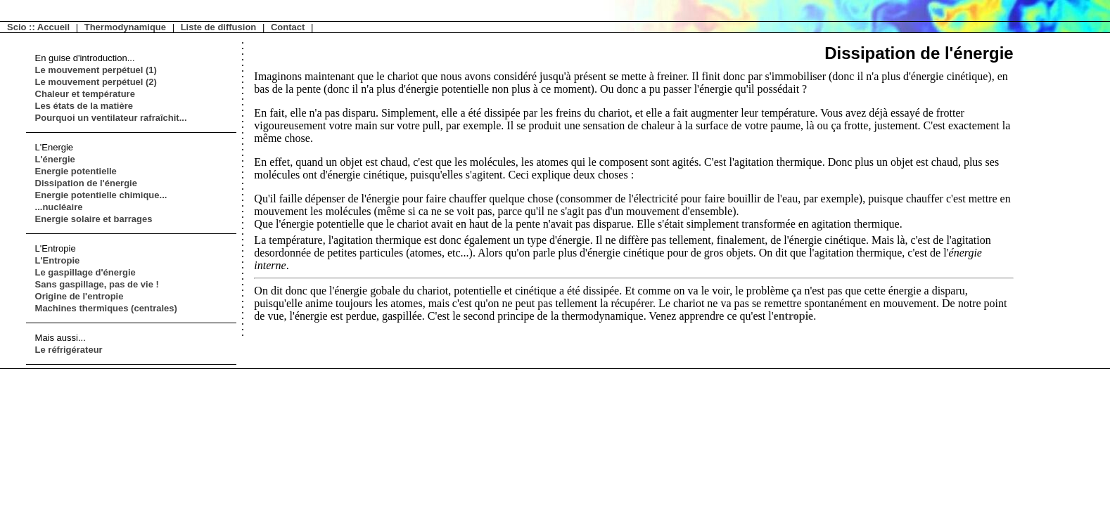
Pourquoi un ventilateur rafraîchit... (111, 117)
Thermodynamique (125, 27)
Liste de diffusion (219, 27)
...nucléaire (59, 207)
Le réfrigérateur (69, 349)
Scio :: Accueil (38, 27)
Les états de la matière (84, 105)
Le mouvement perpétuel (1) (96, 70)
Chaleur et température (85, 94)
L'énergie (55, 159)
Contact (288, 27)
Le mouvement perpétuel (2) (96, 82)
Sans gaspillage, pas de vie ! (97, 284)
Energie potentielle (76, 171)
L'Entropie (57, 260)
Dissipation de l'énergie (86, 183)
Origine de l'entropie (79, 296)
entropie (794, 316)
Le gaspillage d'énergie (85, 272)
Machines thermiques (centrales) (106, 308)
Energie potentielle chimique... (101, 195)
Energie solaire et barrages (94, 219)
